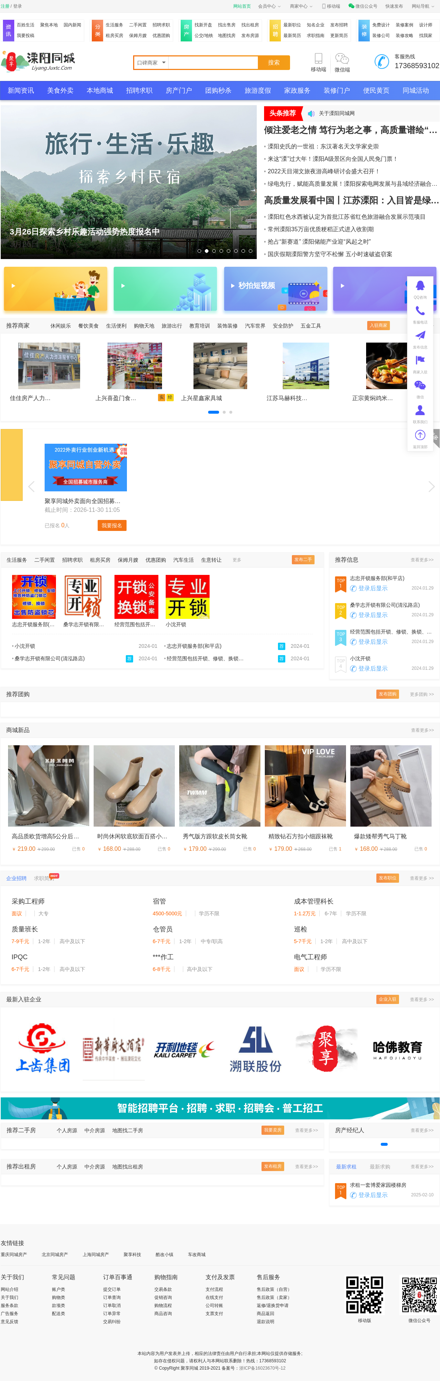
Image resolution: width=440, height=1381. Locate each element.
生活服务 (114, 24)
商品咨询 (163, 1313)
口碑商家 (148, 63)
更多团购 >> (422, 694)
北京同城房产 (55, 1254)
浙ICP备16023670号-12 (262, 1368)
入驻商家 (378, 325)
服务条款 (9, 1305)
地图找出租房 (127, 1167)
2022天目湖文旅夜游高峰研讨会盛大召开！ (322, 171)
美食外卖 (60, 90)
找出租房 (250, 24)
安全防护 (283, 326)
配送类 (58, 1313)
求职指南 (315, 35)
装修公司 (381, 35)
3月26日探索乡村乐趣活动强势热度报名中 (85, 231)
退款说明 (265, 1321)
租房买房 (114, 35)
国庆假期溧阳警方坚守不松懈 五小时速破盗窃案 (328, 254)
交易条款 (163, 1289)
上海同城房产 (96, 1254)
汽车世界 (255, 326)
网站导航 (423, 6)
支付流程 (214, 1289)
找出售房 (227, 24)
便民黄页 (376, 90)
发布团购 (387, 694)
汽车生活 (183, 560)
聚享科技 (132, 1254)
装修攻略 (404, 35)
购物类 (58, 1297)
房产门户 (179, 90)
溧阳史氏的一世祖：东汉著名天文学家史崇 (321, 146)
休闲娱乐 (60, 326)
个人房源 (67, 1130)
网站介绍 (9, 1289)
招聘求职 (161, 24)
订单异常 (112, 1313)
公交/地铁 (204, 35)
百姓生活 (25, 24)
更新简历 (339, 35)
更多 (237, 559)
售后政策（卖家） (274, 1297)
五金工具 (311, 326)
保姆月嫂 (138, 35)
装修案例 (404, 24)
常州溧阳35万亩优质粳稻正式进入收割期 (319, 229)
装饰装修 (227, 326)
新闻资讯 (21, 90)
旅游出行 (172, 326)
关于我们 (9, 1297)
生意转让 (211, 560)
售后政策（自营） (274, 1289)
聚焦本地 (49, 24)
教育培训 (199, 326)
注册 (5, 6)
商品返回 (265, 1313)
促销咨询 (163, 1297)
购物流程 (163, 1305)
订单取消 (112, 1305)
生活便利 (116, 326)
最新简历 (292, 35)
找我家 (425, 35)
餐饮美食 (88, 326)
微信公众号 (362, 6)
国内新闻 (72, 24)
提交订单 (112, 1289)
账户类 (58, 1289)
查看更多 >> (422, 878)
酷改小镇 (164, 1254)
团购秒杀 (218, 90)
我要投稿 (25, 35)
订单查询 (112, 1297)
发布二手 (303, 559)
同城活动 (416, 90)
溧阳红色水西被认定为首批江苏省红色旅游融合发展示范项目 (345, 217)
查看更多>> (422, 559)
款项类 (58, 1305)
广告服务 (9, 1313)
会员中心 (270, 6)
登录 (17, 6)
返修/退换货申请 (273, 1305)
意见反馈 (9, 1321)
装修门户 (337, 90)
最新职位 (292, 24)
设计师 (425, 24)
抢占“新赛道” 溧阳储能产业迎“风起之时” (317, 242)
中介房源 (94, 1130)
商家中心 (301, 6)
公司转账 (214, 1305)
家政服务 (297, 90)
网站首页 (242, 6)
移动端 (330, 6)
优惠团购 (161, 35)
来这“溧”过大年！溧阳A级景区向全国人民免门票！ (331, 159)
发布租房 (273, 1166)
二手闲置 (138, 24)
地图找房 (227, 35)
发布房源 (250, 35)
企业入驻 (387, 999)
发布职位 (387, 877)
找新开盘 (203, 24)
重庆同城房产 (14, 1254)
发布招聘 (339, 24)
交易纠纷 (112, 1321)
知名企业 (315, 24)
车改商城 (197, 1254)
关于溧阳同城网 (337, 113)
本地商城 (100, 90)
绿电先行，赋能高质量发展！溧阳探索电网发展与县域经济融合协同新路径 (352, 184)
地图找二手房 (127, 1130)
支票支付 (214, 1313)
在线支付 (214, 1297)
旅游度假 (258, 90)
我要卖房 (273, 1130)
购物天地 (144, 326)
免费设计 (381, 24)
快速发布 (394, 6)
